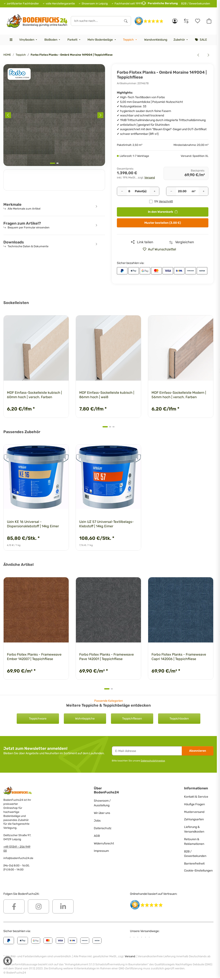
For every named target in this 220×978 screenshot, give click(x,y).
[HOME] (37, 21)
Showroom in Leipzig (95, 3)
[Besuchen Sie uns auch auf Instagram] (38, 906)
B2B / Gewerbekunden (195, 3)
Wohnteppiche (85, 718)
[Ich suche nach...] (96, 21)
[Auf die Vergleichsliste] (181, 242)
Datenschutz (102, 828)
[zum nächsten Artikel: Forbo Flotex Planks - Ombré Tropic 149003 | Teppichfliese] (208, 54)
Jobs (97, 820)
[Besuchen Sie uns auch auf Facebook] (14, 906)
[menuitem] (28, 40)
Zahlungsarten (194, 819)
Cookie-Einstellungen (198, 870)
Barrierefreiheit (194, 863)
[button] (174, 21)
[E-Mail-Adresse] (147, 751)
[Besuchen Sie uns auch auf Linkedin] (63, 906)
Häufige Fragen (194, 804)
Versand (149, 177)
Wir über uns (102, 813)
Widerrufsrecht (104, 843)
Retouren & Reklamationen (194, 841)
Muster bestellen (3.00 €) (162, 223)
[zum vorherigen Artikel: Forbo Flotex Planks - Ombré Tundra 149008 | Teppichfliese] (198, 54)
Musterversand (194, 812)
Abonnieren (197, 751)
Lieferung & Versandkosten (194, 829)
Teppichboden (179, 718)
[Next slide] (100, 115)
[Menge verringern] (122, 191)
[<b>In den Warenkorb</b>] (6, 61)
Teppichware (37, 718)
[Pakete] (129, 191)
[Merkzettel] (197, 21)
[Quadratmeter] (182, 191)
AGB (97, 836)
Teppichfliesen (132, 718)
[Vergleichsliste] (186, 21)
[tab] (52, 163)
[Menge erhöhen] (154, 191)
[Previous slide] (8, 115)
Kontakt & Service (196, 796)
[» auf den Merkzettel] (161, 249)
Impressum (101, 851)
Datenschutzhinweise (153, 760)
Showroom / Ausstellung (102, 803)
